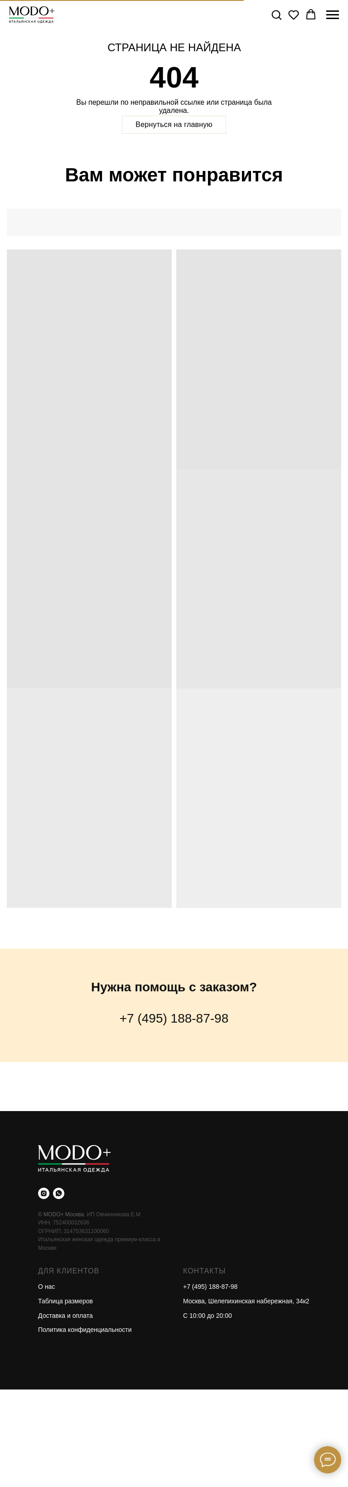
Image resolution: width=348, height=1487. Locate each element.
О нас (46, 1286)
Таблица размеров (65, 1301)
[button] (276, 14)
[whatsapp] (58, 1193)
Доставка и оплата (65, 1315)
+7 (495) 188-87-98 (174, 1018)
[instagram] (43, 1193)
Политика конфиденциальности (85, 1329)
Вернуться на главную (173, 124)
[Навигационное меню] (332, 15)
